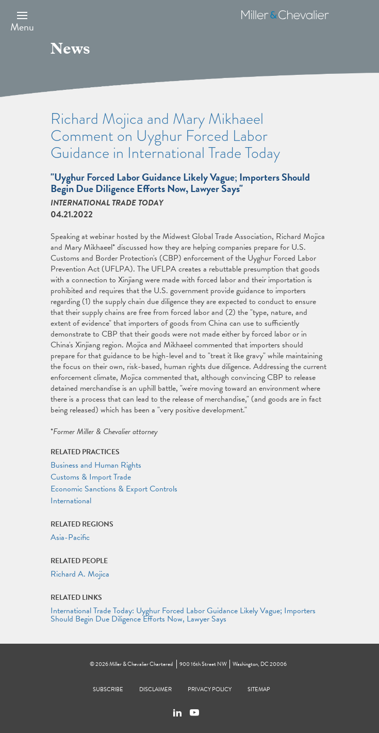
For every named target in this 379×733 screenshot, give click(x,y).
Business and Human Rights (96, 465)
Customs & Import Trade (91, 477)
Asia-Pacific (70, 537)
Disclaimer (155, 689)
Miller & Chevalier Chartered (141, 664)
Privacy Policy (210, 689)
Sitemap (259, 689)
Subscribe (108, 689)
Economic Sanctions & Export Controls (114, 489)
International (71, 501)
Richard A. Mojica (80, 574)
